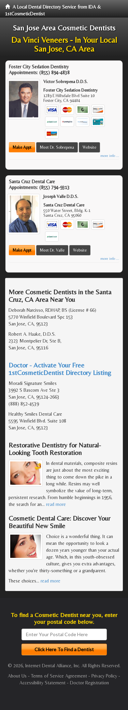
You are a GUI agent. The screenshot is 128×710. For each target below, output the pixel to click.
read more (56, 504)
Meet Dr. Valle (52, 250)
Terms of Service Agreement (59, 676)
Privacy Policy (104, 676)
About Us (17, 676)
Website (89, 147)
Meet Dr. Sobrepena (57, 147)
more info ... (109, 156)
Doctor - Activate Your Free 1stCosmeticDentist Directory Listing (60, 368)
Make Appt (22, 147)
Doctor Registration (89, 682)
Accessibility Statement (42, 682)
